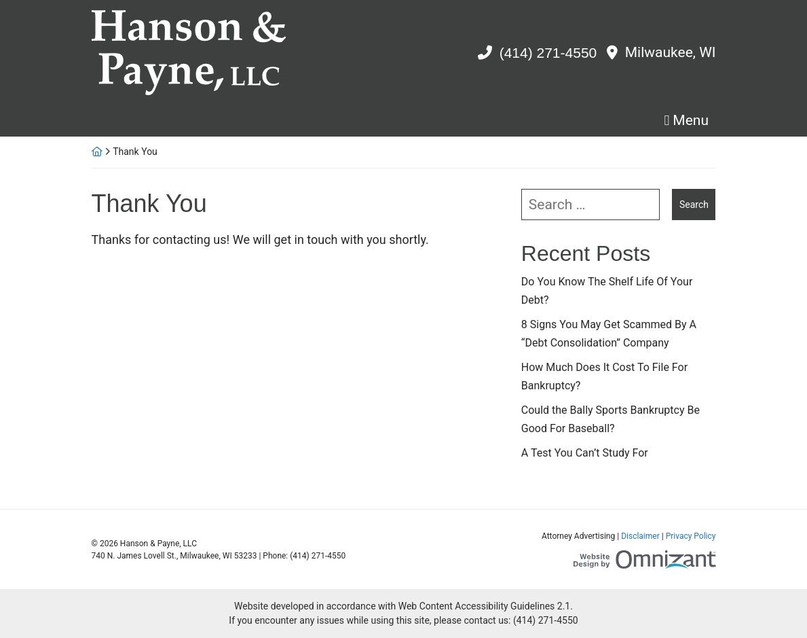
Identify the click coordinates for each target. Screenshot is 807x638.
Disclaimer (640, 536)
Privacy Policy (691, 536)
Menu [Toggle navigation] (691, 120)
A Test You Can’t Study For (584, 452)
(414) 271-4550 (548, 52)
